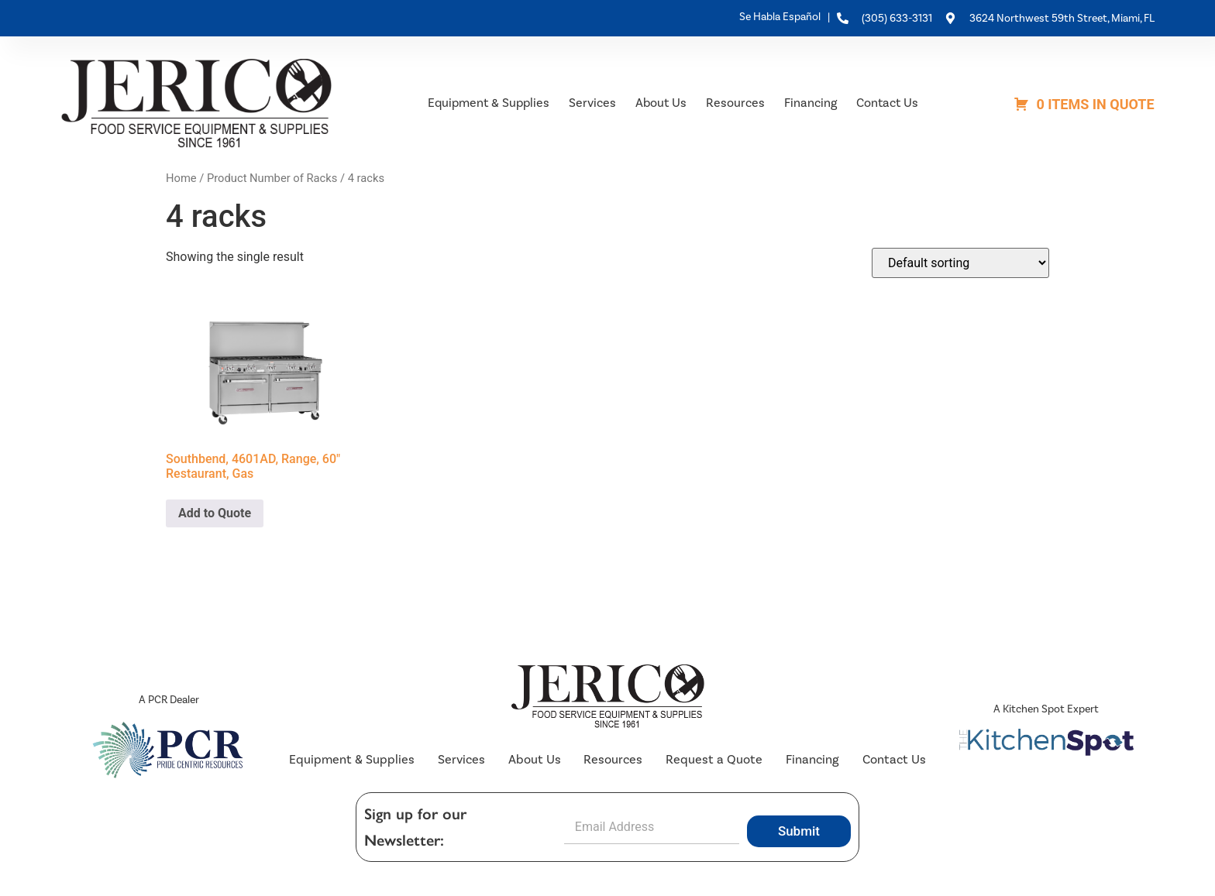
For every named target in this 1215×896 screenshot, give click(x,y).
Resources (735, 102)
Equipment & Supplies (488, 102)
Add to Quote (214, 513)
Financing (810, 102)
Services (592, 102)
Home (181, 178)
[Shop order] (960, 263)
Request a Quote (712, 760)
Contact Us (887, 102)
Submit (799, 831)
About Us (661, 102)
